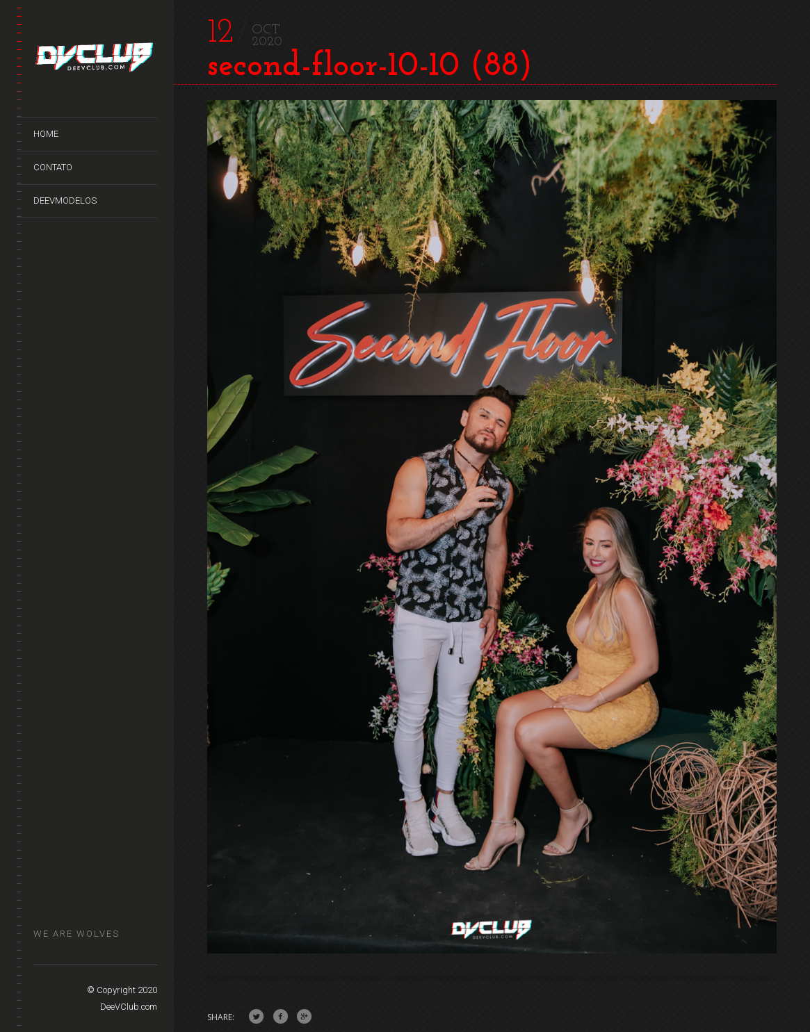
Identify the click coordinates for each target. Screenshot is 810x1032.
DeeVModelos (65, 200)
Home (45, 134)
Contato (52, 167)
